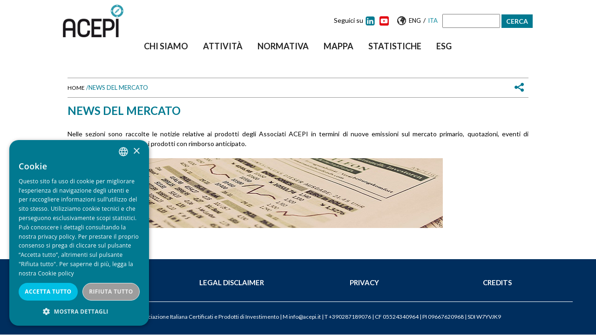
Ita (433, 20)
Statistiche (394, 46)
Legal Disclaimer (231, 282)
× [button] (136, 151)
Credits (497, 282)
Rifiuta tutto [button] (111, 291)
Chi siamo (166, 46)
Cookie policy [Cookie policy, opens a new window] (56, 273)
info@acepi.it (305, 316)
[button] (79, 311)
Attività (223, 46)
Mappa (338, 46)
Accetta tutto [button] (48, 291)
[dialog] (79, 233)
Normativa (283, 46)
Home (76, 87)
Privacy (364, 282)
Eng (415, 20)
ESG (444, 46)
